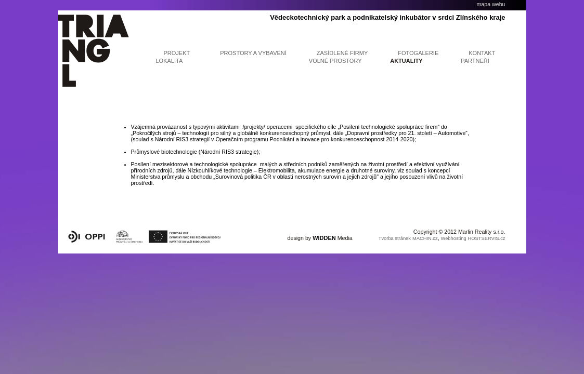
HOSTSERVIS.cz (486, 238)
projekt (177, 53)
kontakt (482, 53)
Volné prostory (335, 61)
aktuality (406, 61)
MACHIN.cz (425, 238)
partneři (475, 61)
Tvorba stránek (395, 238)
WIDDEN (324, 238)
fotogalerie (418, 53)
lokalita (169, 61)
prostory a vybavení (253, 53)
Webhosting (453, 238)
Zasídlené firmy (342, 53)
